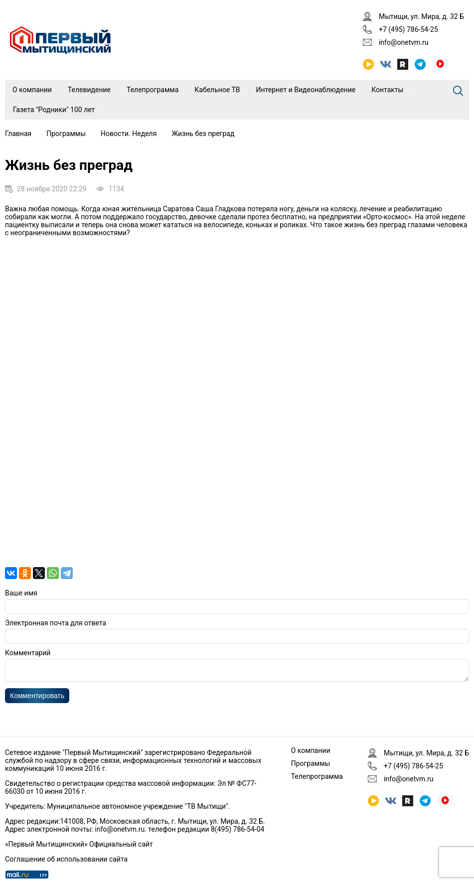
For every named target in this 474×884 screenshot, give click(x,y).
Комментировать (37, 699)
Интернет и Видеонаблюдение (306, 90)
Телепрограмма (152, 90)
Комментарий (27, 653)
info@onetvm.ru (404, 42)
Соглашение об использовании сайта (66, 859)
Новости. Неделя (129, 134)
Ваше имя (21, 593)
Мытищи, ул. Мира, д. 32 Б (421, 16)
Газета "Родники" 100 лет (54, 110)
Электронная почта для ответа (55, 623)
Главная (18, 134)
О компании (32, 90)
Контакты (387, 90)
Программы (66, 134)
